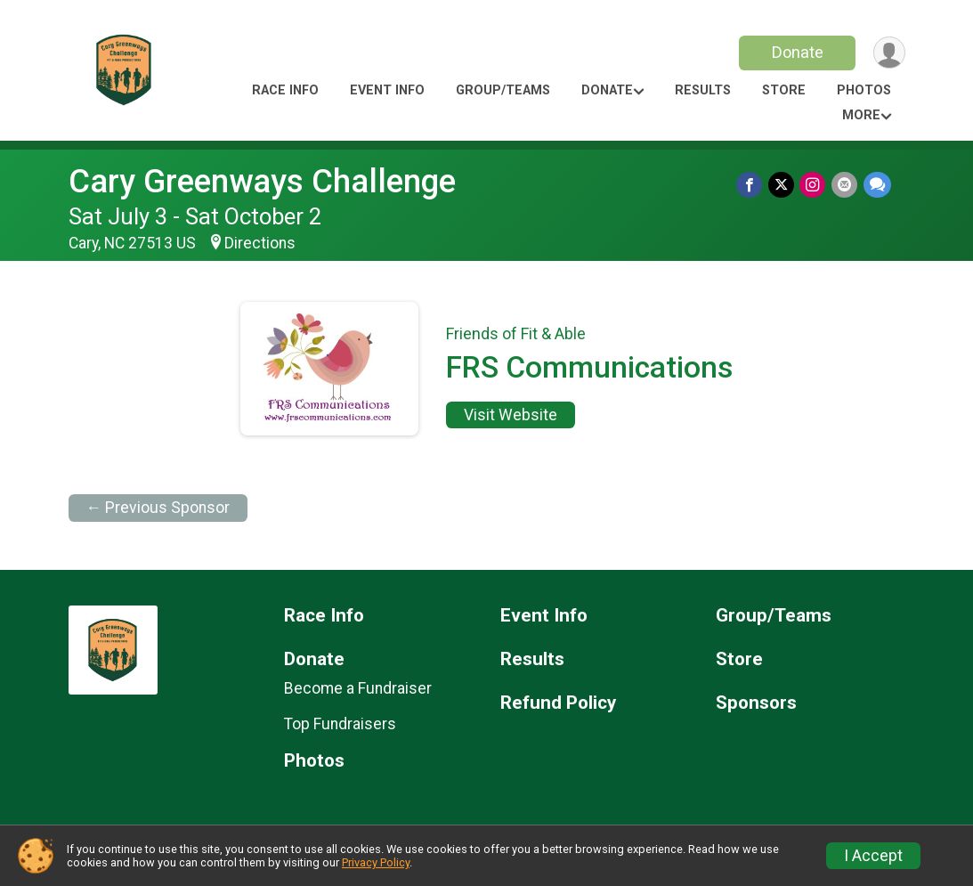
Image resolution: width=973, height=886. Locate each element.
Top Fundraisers (340, 724)
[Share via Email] (845, 185)
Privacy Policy (375, 862)
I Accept (873, 856)
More (861, 115)
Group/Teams (503, 90)
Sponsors (756, 703)
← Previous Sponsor (158, 507)
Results (703, 90)
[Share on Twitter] (783, 185)
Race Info (285, 90)
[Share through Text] (877, 185)
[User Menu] (888, 53)
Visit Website (510, 415)
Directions (260, 243)
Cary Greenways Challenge (262, 181)
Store (784, 90)
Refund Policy (558, 703)
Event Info (387, 90)
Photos (864, 90)
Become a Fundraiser (358, 688)
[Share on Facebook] (752, 185)
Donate (796, 52)
